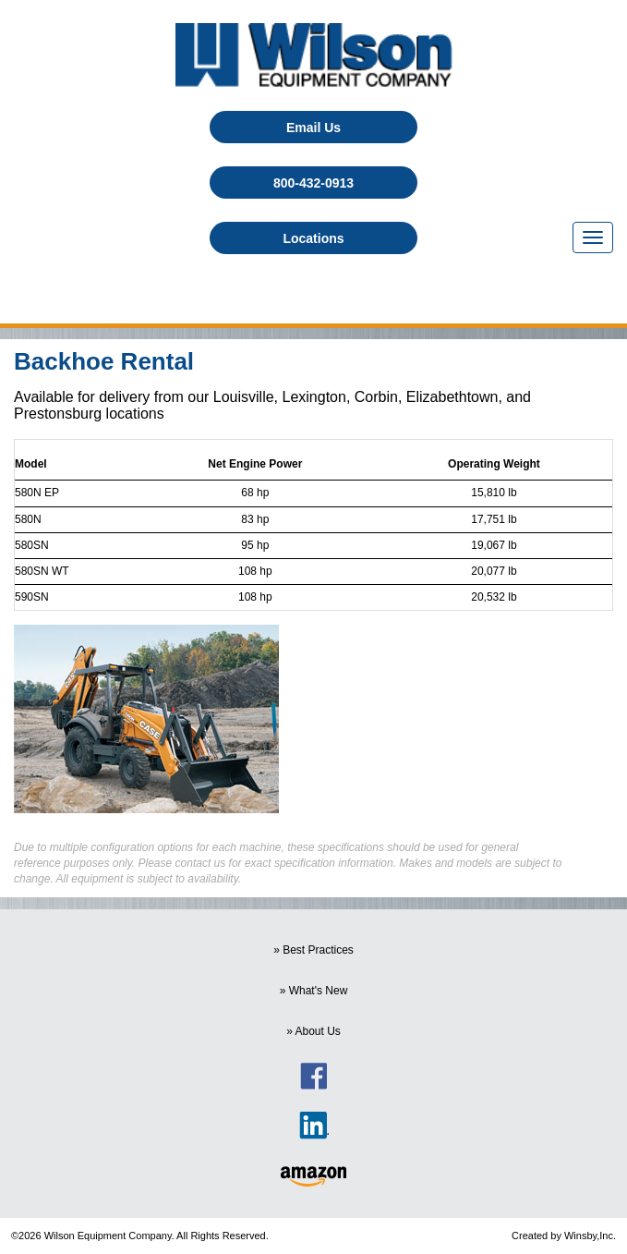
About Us (318, 1031)
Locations (313, 238)
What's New (318, 990)
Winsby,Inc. (590, 1235)
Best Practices (318, 950)
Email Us (313, 127)
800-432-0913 (313, 183)
